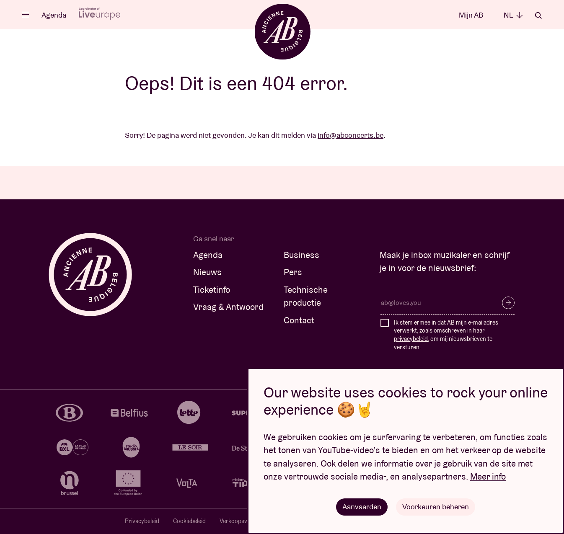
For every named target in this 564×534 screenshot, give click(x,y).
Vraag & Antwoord (228, 306)
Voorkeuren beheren (435, 506)
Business (301, 255)
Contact (299, 320)
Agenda (53, 15)
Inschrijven (508, 303)
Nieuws (207, 272)
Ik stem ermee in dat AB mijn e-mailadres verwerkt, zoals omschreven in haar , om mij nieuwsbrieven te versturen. (446, 335)
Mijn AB (471, 15)
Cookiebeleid (189, 521)
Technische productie (306, 296)
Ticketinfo (211, 289)
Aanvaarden (361, 506)
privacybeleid (411, 339)
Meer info (488, 476)
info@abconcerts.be (350, 135)
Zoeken (538, 15)
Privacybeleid (142, 521)
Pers (293, 272)
